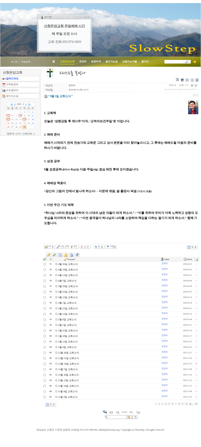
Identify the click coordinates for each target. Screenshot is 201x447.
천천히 (72, 85)
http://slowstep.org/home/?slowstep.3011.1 (180, 89)
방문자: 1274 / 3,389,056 (21, 133)
